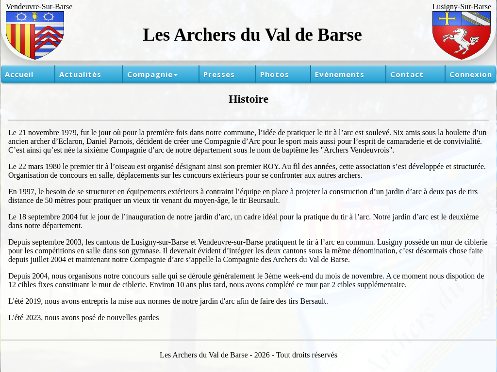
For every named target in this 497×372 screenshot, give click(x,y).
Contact (407, 74)
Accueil (19, 74)
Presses (219, 74)
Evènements (339, 74)
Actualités (80, 74)
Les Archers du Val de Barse (252, 35)
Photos (274, 74)
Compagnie (152, 74)
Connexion (470, 74)
